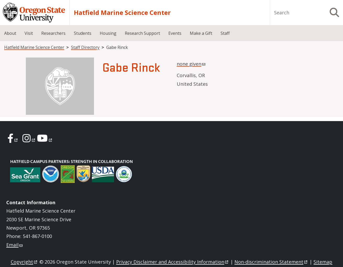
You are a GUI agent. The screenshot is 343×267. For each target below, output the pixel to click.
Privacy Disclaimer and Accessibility (172, 262)
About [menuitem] (10, 33)
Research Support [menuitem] (142, 33)
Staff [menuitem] (225, 33)
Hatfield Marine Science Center (122, 12)
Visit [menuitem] (29, 33)
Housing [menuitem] (108, 33)
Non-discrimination (271, 262)
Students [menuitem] (82, 33)
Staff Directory (85, 47)
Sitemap (323, 262)
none (191, 64)
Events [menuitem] (174, 33)
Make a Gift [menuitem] (201, 33)
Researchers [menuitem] (53, 33)
